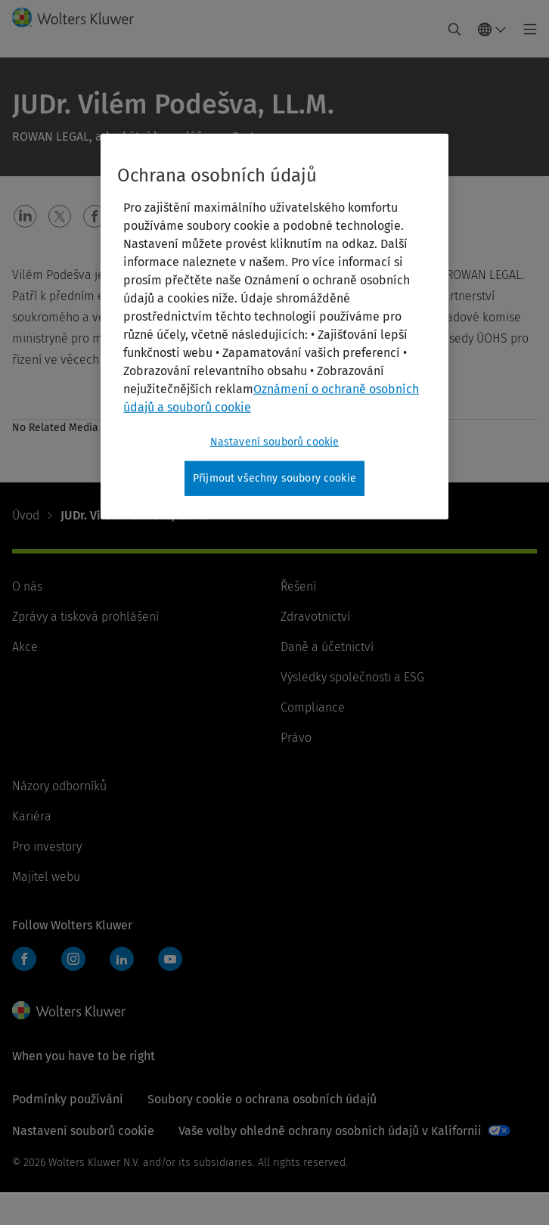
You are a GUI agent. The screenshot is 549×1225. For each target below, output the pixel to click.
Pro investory (47, 846)
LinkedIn (122, 959)
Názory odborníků (59, 786)
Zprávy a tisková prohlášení (85, 616)
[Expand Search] (454, 29)
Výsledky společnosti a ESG (352, 677)
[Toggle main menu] (526, 29)
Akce (25, 647)
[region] (274, 326)
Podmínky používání (67, 1099)
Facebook (24, 959)
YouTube (170, 959)
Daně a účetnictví (327, 647)
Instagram (73, 959)
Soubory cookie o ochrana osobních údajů (262, 1099)
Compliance (313, 707)
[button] (25, 216)
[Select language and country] (492, 29)
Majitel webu (46, 877)
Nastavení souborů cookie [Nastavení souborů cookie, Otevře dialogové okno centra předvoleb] (275, 442)
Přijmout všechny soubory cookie (274, 478)
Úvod (25, 515)
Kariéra (31, 816)
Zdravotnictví (315, 616)
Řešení (298, 586)
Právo (296, 737)
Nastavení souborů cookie (83, 1131)
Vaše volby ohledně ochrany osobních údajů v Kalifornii (330, 1131)
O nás (27, 586)
